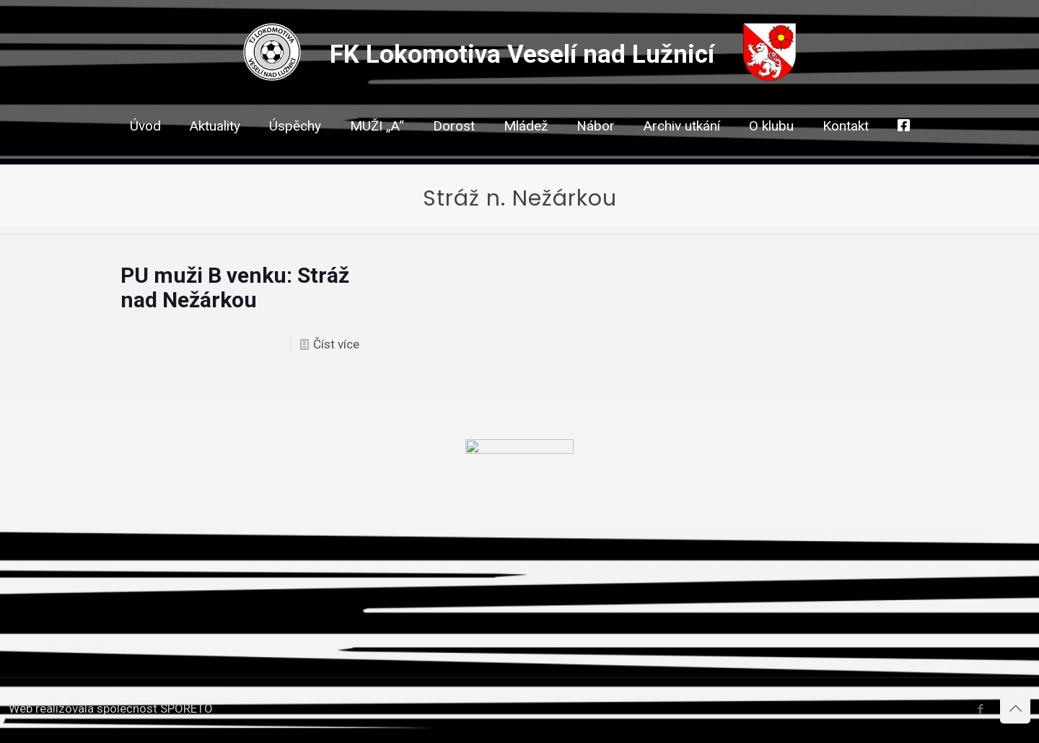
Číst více (336, 344)
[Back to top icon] (1015, 708)
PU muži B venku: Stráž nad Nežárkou (234, 287)
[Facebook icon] (980, 709)
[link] (453, 151)
